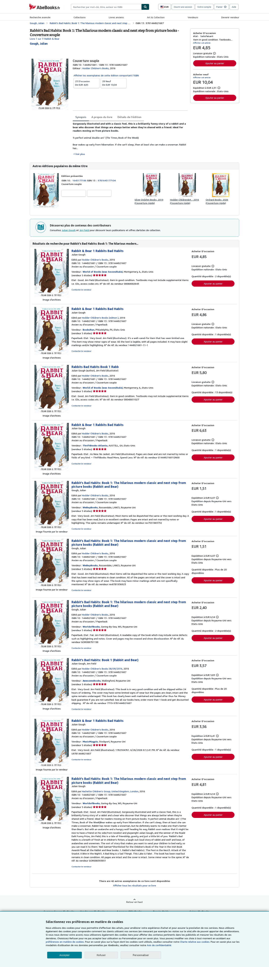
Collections (80, 17)
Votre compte (204, 6)
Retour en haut (134, 901)
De (86, 83)
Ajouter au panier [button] (214, 63)
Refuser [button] (101, 955)
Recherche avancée (40, 17)
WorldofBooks (91, 626)
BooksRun (88, 329)
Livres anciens (116, 17)
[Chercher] (145, 7)
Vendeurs (193, 17)
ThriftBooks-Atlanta (95, 445)
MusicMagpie (90, 741)
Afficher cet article (201, 43)
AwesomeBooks (92, 680)
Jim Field (84, 230)
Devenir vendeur (230, 17)
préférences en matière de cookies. (65, 941)
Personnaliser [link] (141, 955)
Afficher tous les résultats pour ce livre (134, 885)
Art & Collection (156, 17)
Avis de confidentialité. (159, 945)
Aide (234, 6)
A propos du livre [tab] (101, 117)
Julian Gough (69, 230)
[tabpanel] (130, 139)
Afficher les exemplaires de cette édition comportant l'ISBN (106, 75)
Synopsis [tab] (80, 117)
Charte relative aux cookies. (195, 941)
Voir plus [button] (80, 154)
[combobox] (106, 7)
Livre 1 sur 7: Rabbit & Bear (44, 38)
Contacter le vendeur (81, 289)
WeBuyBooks (90, 507)
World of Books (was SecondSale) (103, 271)
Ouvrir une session (183, 6)
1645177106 (79, 180)
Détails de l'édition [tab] (129, 117)
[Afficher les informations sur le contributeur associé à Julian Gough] (39, 43)
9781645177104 (107, 180)
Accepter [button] (64, 955)
